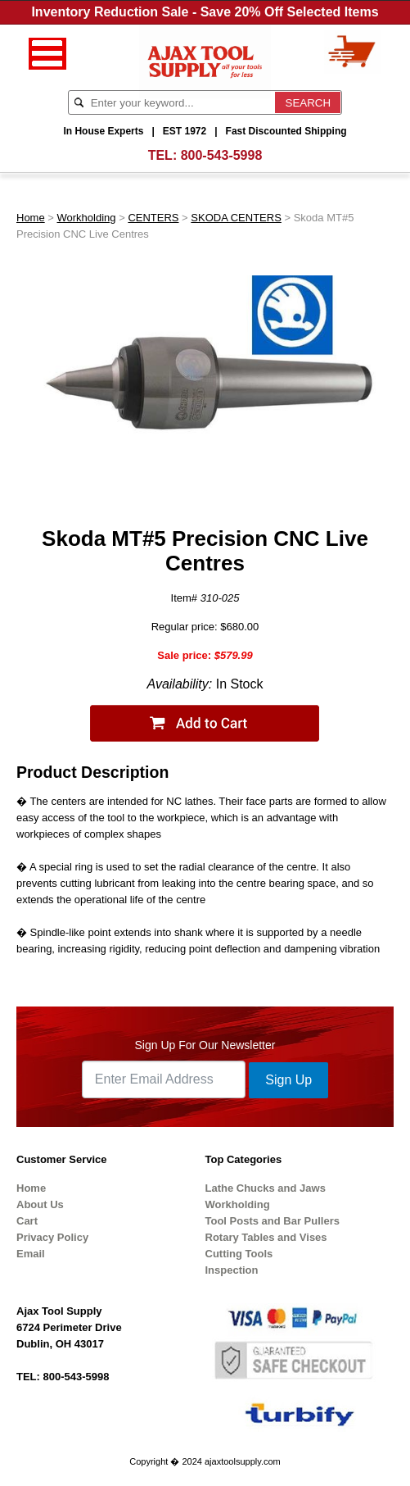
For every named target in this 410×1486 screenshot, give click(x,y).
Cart (27, 1221)
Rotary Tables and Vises (266, 1237)
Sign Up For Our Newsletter (205, 1045)
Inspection (232, 1270)
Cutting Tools (239, 1253)
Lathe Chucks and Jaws (265, 1188)
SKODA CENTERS (236, 217)
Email (30, 1253)
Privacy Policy (52, 1237)
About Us (40, 1204)
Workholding (86, 217)
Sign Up (288, 1080)
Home (30, 217)
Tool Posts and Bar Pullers (272, 1221)
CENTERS (153, 217)
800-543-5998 (222, 155)
